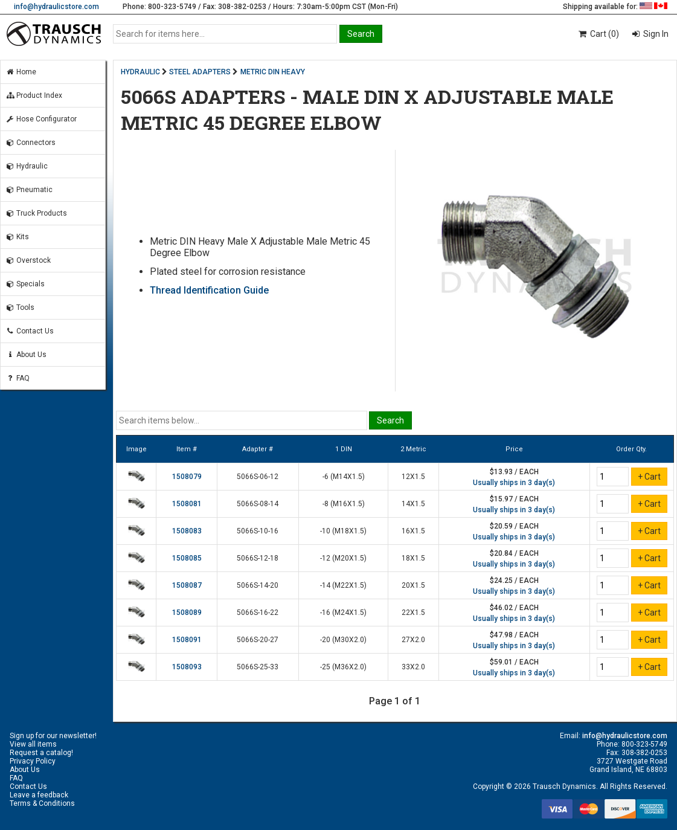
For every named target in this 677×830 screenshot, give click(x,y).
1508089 (187, 612)
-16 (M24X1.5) (343, 612)
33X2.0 (413, 667)
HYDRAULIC (140, 72)
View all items (33, 744)
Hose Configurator (41, 119)
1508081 (187, 504)
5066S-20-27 (257, 639)
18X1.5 (413, 558)
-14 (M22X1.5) (343, 585)
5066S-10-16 (257, 531)
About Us (26, 354)
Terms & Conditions (42, 803)
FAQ (17, 378)
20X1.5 (413, 585)
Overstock (28, 260)
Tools (19, 307)
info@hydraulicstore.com (56, 6)
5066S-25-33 (257, 667)
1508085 (187, 558)
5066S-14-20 (257, 585)
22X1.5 (413, 612)
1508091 (187, 639)
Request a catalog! (41, 752)
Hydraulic (26, 166)
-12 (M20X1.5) (343, 558)
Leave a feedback (39, 795)
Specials (25, 284)
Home (20, 72)
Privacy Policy (33, 761)
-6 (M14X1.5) (343, 476)
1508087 (187, 585)
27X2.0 (413, 639)
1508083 (187, 531)
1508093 (187, 667)
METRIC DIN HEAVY (272, 72)
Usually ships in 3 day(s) (514, 482)
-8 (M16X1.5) (343, 504)
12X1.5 (413, 476)
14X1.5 (413, 504)
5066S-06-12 (257, 476)
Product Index (33, 95)
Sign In (655, 34)
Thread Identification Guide (209, 290)
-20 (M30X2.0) (343, 639)
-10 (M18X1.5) (343, 531)
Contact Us (29, 331)
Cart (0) (598, 34)
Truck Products (36, 213)
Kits (17, 237)
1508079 (187, 476)
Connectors (30, 142)
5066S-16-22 (257, 612)
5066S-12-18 (257, 558)
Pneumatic (29, 189)
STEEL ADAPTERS (200, 72)
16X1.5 (413, 531)
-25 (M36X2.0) (343, 667)
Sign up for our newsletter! (53, 736)
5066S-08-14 (257, 504)
